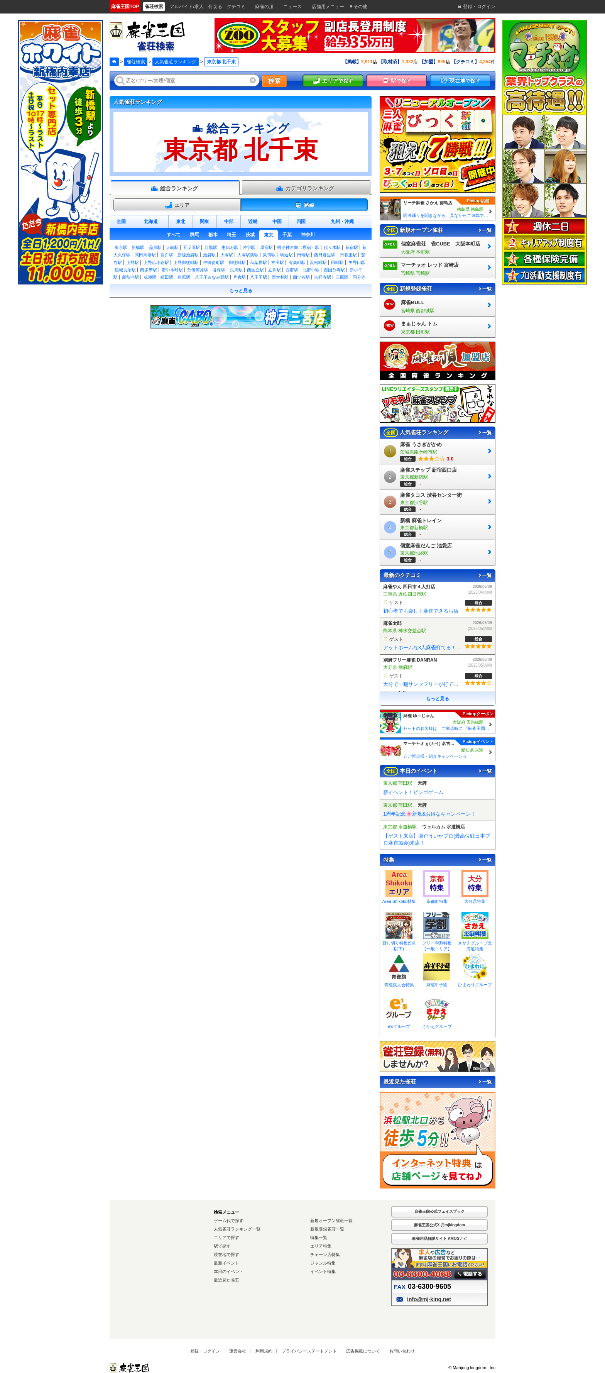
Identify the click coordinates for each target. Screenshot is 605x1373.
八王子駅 (258, 277)
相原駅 (183, 277)
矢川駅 (236, 269)
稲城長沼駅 (125, 269)
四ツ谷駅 (301, 277)
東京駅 (121, 247)
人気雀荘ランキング (175, 61)
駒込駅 (286, 254)
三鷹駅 (342, 277)
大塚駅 (226, 254)
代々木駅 (332, 247)
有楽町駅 (297, 262)
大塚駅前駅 (248, 254)
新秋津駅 (130, 277)
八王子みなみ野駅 (212, 277)
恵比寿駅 (229, 247)
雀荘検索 (136, 61)
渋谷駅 (249, 247)
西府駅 (292, 269)
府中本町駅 (172, 269)
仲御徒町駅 (213, 262)
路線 (304, 205)
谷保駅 (219, 269)
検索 (274, 81)
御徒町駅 (237, 262)
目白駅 (167, 254)
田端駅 (303, 254)
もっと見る (240, 290)
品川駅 (155, 247)
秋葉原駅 (258, 262)
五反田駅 (191, 247)
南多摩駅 (148, 269)
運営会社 (237, 1350)
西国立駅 (255, 269)
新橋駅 (138, 247)
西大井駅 (280, 277)
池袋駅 (209, 254)
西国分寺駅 (334, 269)
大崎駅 (172, 247)
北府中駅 (310, 269)
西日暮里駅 (324, 254)
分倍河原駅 (197, 269)
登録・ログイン (205, 1350)
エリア (177, 205)
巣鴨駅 (269, 254)
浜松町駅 (318, 262)
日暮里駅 (348, 254)
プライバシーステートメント (309, 1350)
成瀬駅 (150, 277)
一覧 (485, 230)
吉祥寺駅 (322, 277)
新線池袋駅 (188, 254)
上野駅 (132, 262)
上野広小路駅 (156, 262)
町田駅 (167, 277)
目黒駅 (210, 247)
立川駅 (274, 269)
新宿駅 (351, 247)
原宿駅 (266, 247)
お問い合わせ (402, 1350)
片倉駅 (239, 277)
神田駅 (277, 262)
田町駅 (337, 262)
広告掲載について (363, 1350)
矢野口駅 (356, 262)
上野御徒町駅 (186, 262)
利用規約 (263, 1350)
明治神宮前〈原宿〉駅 (298, 247)
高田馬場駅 (145, 254)
